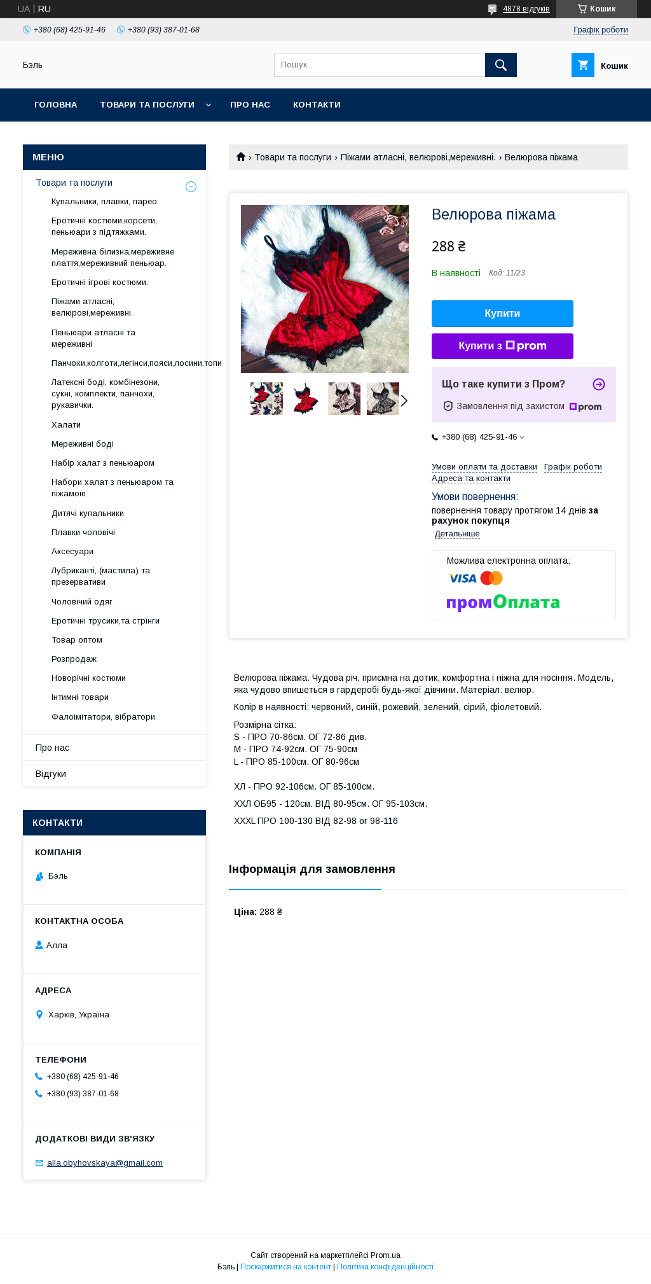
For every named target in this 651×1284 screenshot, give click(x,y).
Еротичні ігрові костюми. (99, 282)
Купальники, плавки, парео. (105, 201)
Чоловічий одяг (82, 601)
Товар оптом (76, 640)
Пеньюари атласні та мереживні (93, 338)
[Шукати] (501, 65)
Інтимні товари (80, 697)
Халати (66, 424)
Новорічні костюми (88, 678)
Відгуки (51, 774)
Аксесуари (72, 551)
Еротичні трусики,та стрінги (105, 620)
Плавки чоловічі (83, 532)
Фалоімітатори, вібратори (103, 717)
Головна (55, 104)
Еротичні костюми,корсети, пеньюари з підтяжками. (104, 226)
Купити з (502, 346)
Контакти (317, 104)
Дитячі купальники (87, 513)
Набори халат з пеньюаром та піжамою (112, 487)
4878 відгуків (526, 8)
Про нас (250, 104)
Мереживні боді (82, 444)
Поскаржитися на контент (285, 1266)
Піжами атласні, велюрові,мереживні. (418, 157)
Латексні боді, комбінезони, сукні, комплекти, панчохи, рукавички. (105, 393)
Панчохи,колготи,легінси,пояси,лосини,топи (136, 363)
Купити (503, 313)
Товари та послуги (147, 104)
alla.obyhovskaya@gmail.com (105, 1163)
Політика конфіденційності (385, 1266)
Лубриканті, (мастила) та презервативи (100, 576)
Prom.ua (386, 1255)
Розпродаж (74, 659)
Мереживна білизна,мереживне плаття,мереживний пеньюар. (112, 257)
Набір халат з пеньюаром (102, 463)
